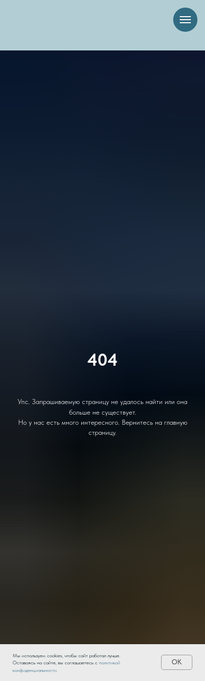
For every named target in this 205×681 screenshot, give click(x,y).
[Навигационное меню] (185, 19)
